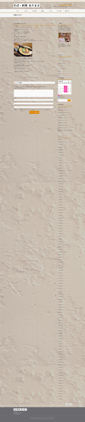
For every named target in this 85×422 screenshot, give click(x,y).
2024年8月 (61, 191)
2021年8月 (61, 286)
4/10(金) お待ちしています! (62, 127)
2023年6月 (61, 228)
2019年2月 (61, 346)
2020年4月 (61, 320)
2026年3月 (61, 141)
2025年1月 (61, 178)
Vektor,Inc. (48, 418)
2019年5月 (61, 341)
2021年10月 (61, 280)
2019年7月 (61, 335)
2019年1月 (61, 349)
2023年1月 (61, 241)
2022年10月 (61, 249)
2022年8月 (61, 254)
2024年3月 (61, 204)
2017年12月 (61, 380)
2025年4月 (61, 170)
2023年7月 (61, 225)
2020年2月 (61, 325)
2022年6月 (61, 259)
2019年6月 (61, 338)
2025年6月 (61, 165)
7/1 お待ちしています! (51, 76)
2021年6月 (61, 291)
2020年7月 (61, 312)
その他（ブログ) (62, 65)
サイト (15, 106)
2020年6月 (61, 314)
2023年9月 (61, 220)
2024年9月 (61, 189)
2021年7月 (61, 288)
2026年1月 (61, 147)
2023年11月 (61, 215)
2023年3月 (61, 236)
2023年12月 (61, 212)
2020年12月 (61, 307)
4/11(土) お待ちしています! (62, 125)
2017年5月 (61, 398)
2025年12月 (61, 149)
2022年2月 (61, 270)
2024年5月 (61, 199)
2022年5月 (61, 262)
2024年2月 (61, 207)
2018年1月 (61, 377)
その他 (60, 73)
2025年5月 (61, 168)
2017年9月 (61, 388)
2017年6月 (61, 396)
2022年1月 (61, 273)
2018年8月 (61, 362)
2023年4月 (61, 233)
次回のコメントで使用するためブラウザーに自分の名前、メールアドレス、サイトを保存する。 (32, 111)
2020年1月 (61, 328)
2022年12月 (61, 244)
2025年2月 (61, 175)
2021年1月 (61, 304)
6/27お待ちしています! (18, 76)
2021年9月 (61, 283)
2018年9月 (61, 359)
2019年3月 (61, 343)
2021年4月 (61, 296)
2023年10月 (61, 217)
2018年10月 (61, 356)
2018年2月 (61, 375)
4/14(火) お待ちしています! (62, 117)
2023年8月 (61, 223)
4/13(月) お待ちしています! (62, 120)
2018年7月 (61, 364)
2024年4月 (61, 202)
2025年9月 (61, 157)
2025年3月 (61, 173)
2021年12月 (61, 275)
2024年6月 (61, 196)
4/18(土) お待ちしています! (62, 110)
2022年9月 (61, 252)
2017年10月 (61, 385)
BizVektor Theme (42, 418)
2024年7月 (61, 194)
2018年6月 (61, 367)
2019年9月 (61, 333)
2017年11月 (61, 383)
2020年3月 (61, 322)
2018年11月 (61, 354)
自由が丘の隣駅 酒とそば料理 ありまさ (41, 417)
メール (15, 103)
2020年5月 (61, 317)
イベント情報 (61, 68)
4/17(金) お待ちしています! (62, 112)
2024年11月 (61, 183)
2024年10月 (61, 186)
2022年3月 (61, 267)
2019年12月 (61, 330)
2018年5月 (61, 370)
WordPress (37, 418)
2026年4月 (61, 139)
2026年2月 (61, 144)
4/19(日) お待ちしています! (62, 107)
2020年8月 (61, 309)
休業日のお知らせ (62, 63)
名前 (15, 99)
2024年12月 (61, 181)
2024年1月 (61, 210)
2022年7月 (61, 257)
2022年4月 (61, 265)
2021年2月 (61, 301)
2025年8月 (61, 160)
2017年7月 (61, 393)
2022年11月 (61, 246)
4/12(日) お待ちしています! (62, 122)
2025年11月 (61, 152)
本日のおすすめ (62, 60)
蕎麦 (59, 71)
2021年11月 (61, 278)
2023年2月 (61, 238)
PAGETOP (69, 404)
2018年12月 (61, 351)
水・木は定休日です (61, 115)
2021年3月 (61, 299)
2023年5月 (61, 231)
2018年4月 (61, 372)
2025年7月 (61, 162)
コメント (15, 88)
